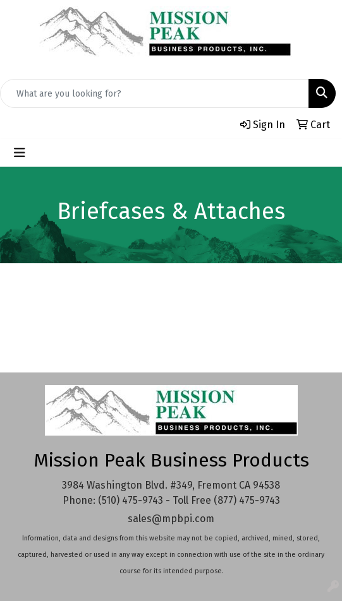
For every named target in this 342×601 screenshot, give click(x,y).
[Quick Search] (154, 93)
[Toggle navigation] (19, 153)
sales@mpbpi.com (171, 519)
